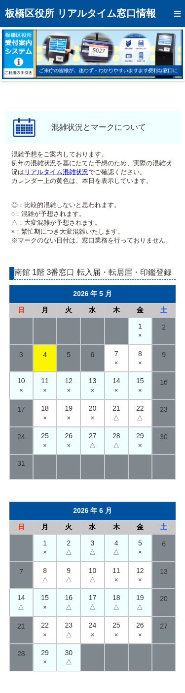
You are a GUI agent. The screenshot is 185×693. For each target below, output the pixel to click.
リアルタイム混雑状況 (56, 172)
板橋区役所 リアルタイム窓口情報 (80, 13)
